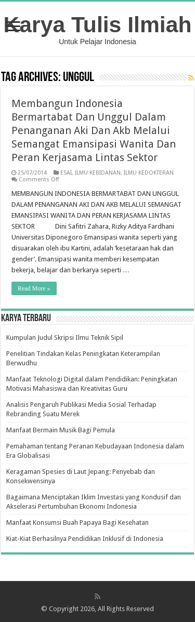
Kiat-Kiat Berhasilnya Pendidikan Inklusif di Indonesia (84, 538)
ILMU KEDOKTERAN (149, 172)
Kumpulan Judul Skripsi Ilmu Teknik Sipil (64, 337)
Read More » (34, 288)
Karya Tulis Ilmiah (98, 24)
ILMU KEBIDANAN (98, 172)
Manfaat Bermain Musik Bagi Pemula (60, 430)
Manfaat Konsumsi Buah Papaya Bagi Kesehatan (77, 522)
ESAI (66, 172)
